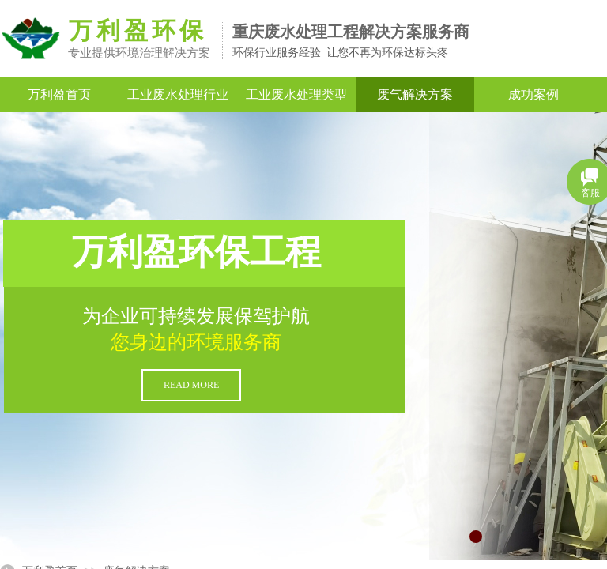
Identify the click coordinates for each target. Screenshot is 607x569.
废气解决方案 (415, 94)
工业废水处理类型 (296, 94)
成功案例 (533, 94)
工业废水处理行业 (177, 94)
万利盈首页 (59, 94)
